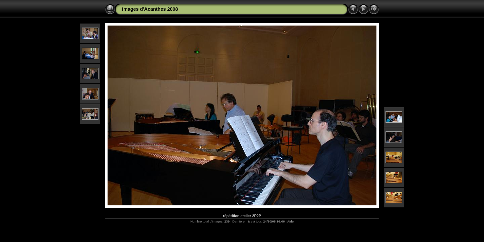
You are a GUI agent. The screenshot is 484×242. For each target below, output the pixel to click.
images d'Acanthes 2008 (150, 9)
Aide (290, 221)
